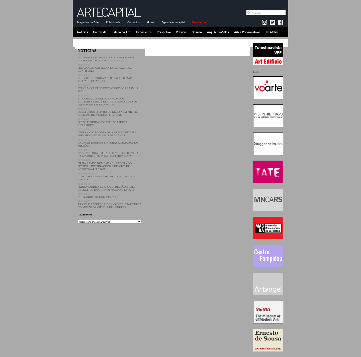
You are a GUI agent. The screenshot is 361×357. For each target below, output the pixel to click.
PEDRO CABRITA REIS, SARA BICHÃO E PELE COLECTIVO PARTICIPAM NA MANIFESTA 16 (106, 186)
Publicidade (113, 22)
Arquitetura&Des (218, 32)
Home (150, 22)
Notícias (82, 32)
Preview (181, 32)
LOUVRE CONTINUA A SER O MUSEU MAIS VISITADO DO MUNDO (105, 77)
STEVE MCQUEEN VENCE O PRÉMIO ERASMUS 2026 (108, 88)
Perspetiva (164, 32)
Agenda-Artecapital (173, 22)
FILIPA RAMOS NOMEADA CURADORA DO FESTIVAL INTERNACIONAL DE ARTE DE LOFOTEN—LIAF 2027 (105, 165)
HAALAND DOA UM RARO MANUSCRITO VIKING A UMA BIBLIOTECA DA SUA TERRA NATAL (109, 152)
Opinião (197, 32)
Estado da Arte (121, 32)
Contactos (133, 22)
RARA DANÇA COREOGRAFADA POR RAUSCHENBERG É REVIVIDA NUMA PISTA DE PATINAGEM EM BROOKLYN (107, 100)
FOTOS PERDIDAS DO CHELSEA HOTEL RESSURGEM (103, 122)
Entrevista (100, 32)
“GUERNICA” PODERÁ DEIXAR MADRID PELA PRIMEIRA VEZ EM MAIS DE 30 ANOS (107, 132)
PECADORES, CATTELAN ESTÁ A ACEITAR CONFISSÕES (105, 67)
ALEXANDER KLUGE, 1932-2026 (98, 195)
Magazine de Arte (88, 22)
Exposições (143, 32)
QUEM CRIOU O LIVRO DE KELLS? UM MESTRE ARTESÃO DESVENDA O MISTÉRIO (108, 111)
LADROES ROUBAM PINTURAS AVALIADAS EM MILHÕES (108, 142)
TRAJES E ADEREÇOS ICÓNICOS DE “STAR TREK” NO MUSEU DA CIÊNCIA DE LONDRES (109, 204)
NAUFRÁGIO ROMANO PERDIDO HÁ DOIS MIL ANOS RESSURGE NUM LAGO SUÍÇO (107, 57)
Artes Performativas (247, 32)
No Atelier (272, 32)
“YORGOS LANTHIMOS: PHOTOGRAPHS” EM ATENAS (106, 176)
